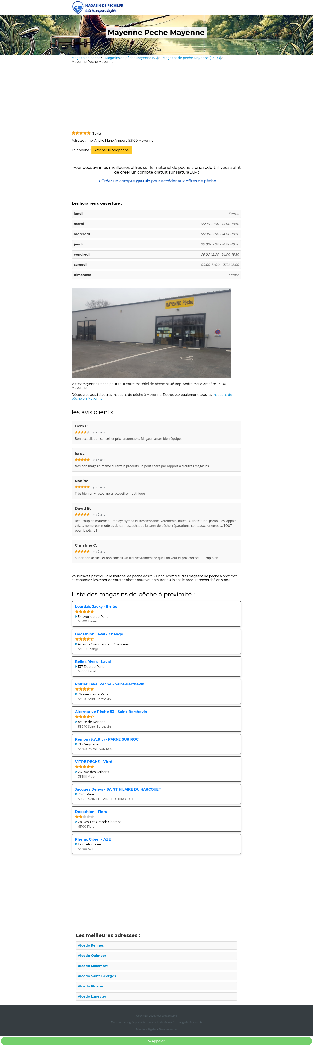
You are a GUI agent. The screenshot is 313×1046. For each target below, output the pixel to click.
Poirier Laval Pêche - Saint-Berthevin (109, 684)
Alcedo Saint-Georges (97, 976)
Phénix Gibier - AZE (93, 839)
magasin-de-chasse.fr (161, 1022)
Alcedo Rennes (91, 945)
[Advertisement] (156, 98)
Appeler (156, 1041)
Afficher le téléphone (111, 150)
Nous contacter (168, 1029)
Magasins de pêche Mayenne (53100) (192, 58)
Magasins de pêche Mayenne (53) (131, 58)
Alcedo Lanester (92, 996)
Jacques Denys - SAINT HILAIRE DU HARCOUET (118, 789)
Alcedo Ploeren (91, 986)
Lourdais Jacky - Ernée (96, 606)
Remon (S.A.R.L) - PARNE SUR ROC (107, 739)
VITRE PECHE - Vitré (93, 762)
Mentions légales (146, 1029)
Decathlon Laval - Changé (99, 634)
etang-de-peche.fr (134, 1022)
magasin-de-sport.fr (190, 1022)
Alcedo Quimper (92, 956)
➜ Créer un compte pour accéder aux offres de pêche (156, 181)
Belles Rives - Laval (93, 662)
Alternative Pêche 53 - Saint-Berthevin (111, 712)
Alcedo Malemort (93, 966)
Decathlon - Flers (91, 812)
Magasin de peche (86, 58)
